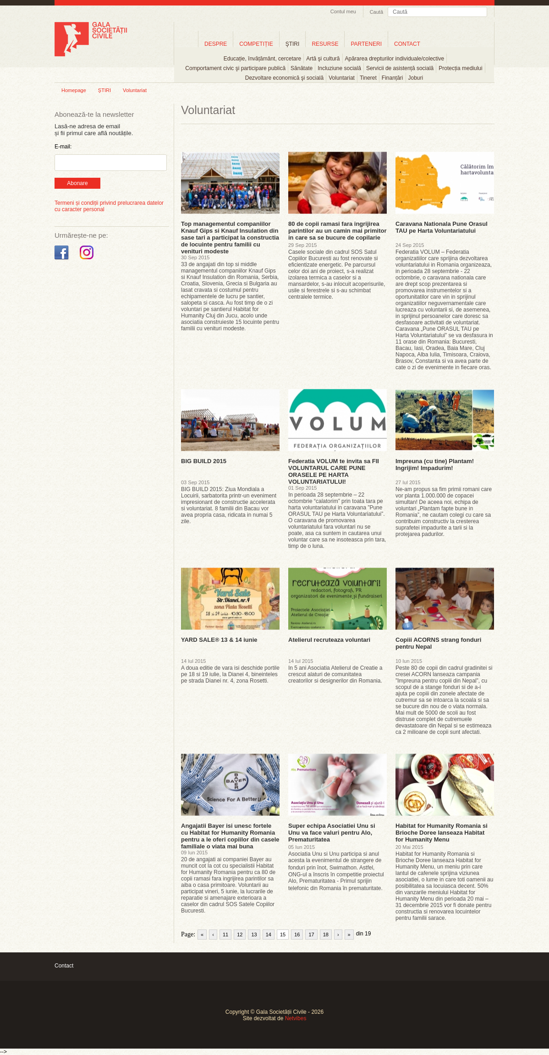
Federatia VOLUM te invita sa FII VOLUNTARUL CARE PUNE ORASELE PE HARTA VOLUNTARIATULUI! (333, 471)
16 (297, 934)
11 (225, 934)
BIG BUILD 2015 (203, 461)
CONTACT (407, 44)
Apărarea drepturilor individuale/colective (395, 58)
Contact (64, 965)
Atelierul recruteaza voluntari (329, 639)
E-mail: (63, 146)
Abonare (77, 183)
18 (326, 934)
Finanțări (392, 78)
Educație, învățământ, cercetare (262, 58)
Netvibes (296, 1018)
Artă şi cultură (323, 58)
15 (282, 934)
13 (254, 934)
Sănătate (302, 68)
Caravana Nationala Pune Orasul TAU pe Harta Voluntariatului (441, 227)
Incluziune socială (339, 68)
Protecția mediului (460, 68)
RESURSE (325, 44)
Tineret (368, 78)
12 (239, 934)
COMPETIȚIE (256, 44)
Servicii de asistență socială (400, 68)
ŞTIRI (292, 44)
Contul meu (343, 11)
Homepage (73, 90)
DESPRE (215, 44)
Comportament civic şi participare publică (235, 68)
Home (186, 43)
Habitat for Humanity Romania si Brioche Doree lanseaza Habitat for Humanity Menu (441, 832)
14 (268, 934)
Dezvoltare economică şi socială (284, 78)
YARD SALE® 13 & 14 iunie (219, 639)
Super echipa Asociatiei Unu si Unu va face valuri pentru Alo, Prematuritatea (331, 832)
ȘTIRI (104, 90)
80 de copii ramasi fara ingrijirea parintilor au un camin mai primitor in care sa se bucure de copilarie (337, 230)
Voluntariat (342, 78)
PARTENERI (366, 44)
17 (311, 934)
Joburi (415, 78)
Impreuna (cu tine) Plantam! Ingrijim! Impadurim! (434, 464)
